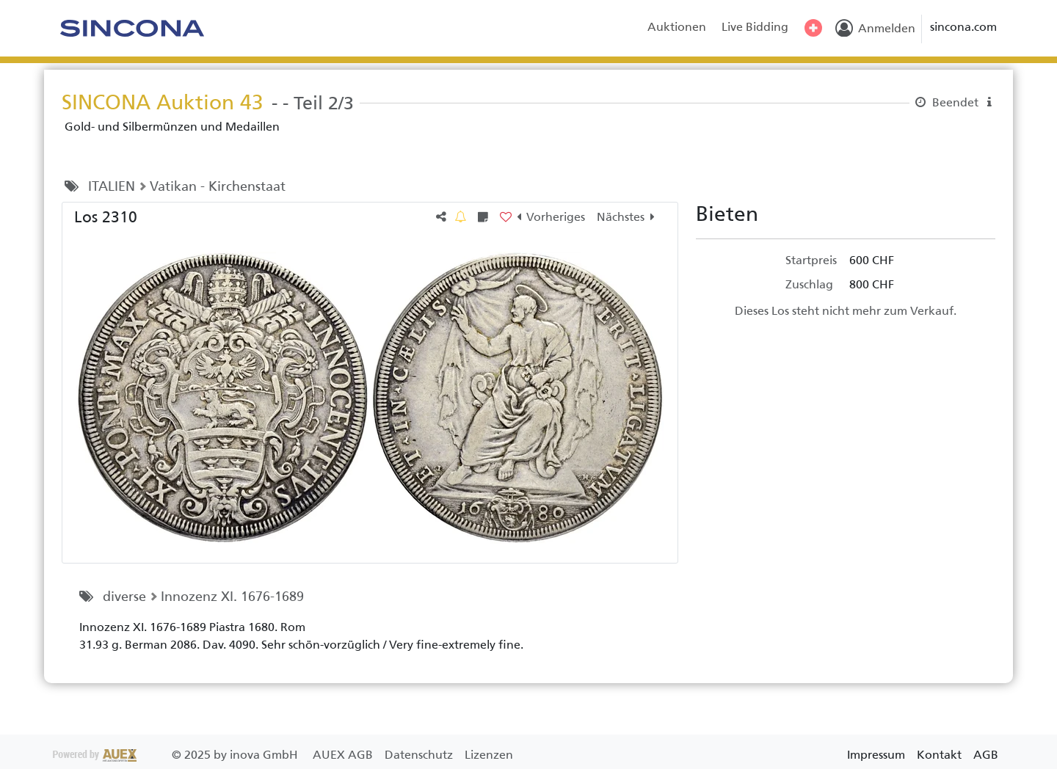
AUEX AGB (344, 755)
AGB (985, 755)
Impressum (876, 755)
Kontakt (939, 755)
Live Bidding (755, 27)
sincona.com (963, 27)
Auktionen (676, 27)
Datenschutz (420, 755)
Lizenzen (489, 755)
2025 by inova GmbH (177, 755)
